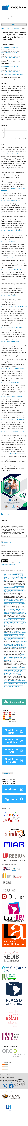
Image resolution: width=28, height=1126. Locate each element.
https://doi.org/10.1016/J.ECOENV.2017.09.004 (14, 169)
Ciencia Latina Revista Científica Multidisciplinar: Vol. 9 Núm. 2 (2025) (12, 674)
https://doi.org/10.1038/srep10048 (14, 257)
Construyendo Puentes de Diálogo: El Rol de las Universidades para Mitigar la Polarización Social (14, 611)
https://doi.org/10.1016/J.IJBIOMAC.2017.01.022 (12, 368)
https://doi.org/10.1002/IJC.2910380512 (15, 153)
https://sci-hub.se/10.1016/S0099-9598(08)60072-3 (13, 432)
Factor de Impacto (9, 16)
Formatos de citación (6, 536)
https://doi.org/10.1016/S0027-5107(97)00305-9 (12, 419)
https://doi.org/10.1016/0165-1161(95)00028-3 (12, 213)
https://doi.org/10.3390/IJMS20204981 (10, 382)
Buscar (24, 19)
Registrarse (19, 1)
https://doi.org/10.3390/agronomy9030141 (11, 341)
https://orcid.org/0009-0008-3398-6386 (9, 71)
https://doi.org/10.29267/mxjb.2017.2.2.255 (11, 230)
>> (4, 689)
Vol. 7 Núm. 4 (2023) (15, 28)
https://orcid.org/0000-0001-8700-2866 (9, 52)
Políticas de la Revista (8, 19)
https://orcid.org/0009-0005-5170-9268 (9, 57)
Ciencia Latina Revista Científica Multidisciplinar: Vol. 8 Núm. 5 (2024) (15, 646)
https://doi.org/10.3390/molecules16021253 (11, 200)
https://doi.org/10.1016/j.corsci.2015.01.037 (11, 327)
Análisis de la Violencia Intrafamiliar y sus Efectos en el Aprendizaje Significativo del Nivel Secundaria (14, 587)
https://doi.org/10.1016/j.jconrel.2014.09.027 (11, 396)
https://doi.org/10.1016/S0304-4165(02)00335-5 (12, 269)
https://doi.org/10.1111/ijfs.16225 (9, 296)
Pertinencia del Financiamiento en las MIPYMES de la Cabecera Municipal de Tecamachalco (15, 656)
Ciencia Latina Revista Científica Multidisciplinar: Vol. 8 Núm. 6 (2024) (15, 659)
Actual (3, 13)
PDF (4, 514)
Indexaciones (20, 16)
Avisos (15, 13)
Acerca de (22, 13)
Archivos (9, 13)
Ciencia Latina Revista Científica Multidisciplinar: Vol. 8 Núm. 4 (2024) (15, 613)
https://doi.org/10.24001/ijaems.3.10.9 (10, 241)
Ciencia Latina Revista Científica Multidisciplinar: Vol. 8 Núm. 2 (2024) (15, 590)
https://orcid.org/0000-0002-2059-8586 (9, 66)
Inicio (2, 28)
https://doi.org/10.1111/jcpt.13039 (17, 453)
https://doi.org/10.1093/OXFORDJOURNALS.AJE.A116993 (14, 306)
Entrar (24, 1)
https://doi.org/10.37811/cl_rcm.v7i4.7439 (13, 74)
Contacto (18, 19)
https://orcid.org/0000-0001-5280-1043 (9, 47)
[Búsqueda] (14, 22)
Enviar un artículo (7, 773)
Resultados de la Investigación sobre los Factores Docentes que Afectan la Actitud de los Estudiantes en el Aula (15, 600)
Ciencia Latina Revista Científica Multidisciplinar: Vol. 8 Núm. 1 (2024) (15, 579)
